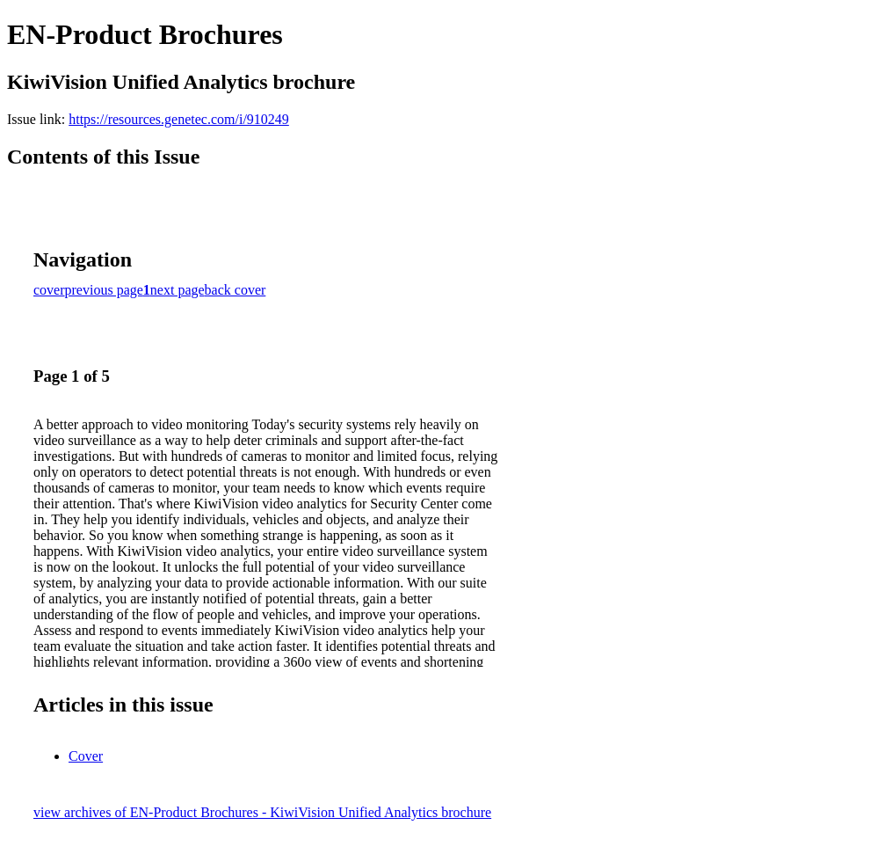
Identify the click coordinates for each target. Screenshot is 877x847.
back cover (235, 289)
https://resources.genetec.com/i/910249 (179, 119)
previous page (104, 289)
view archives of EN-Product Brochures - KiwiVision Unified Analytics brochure (262, 812)
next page (177, 289)
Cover (86, 755)
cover (49, 289)
